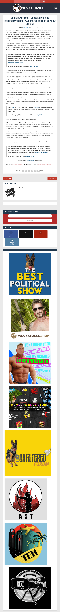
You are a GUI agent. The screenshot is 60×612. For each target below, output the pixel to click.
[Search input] (27, 1)
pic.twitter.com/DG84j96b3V (16, 62)
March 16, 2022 (34, 66)
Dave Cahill (22, 609)
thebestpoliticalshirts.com (45, 164)
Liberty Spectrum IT (41, 609)
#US (13, 107)
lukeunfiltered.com (17, 164)
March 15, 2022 (37, 115)
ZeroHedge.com (30, 160)
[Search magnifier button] (44, 1)
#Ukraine (36, 107)
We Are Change (32, 608)
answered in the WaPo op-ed (24, 51)
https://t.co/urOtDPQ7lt (42, 152)
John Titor (25, 27)
